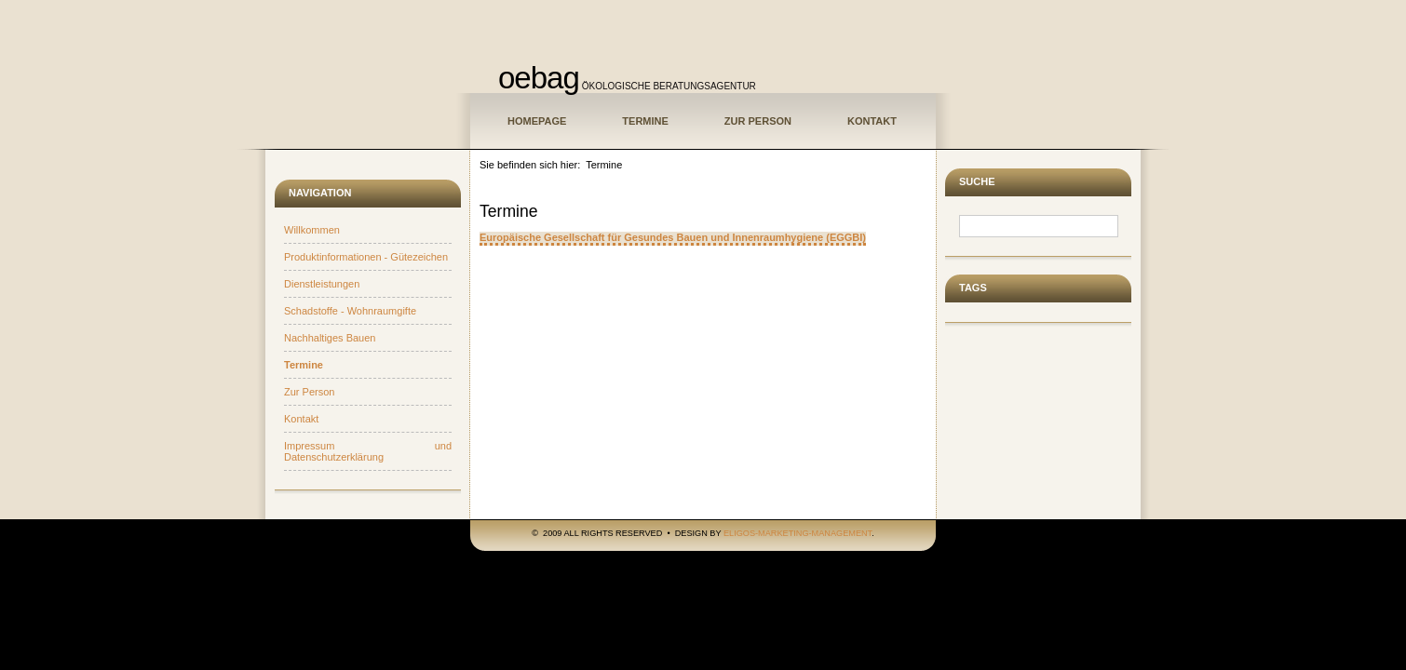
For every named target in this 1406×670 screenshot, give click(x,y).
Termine (645, 121)
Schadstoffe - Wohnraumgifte (350, 310)
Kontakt (872, 121)
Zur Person (757, 121)
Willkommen (312, 229)
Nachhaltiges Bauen (329, 337)
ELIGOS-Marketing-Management (797, 533)
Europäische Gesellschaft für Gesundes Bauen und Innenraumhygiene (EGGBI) (673, 237)
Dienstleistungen (321, 283)
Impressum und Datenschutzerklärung (368, 451)
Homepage (536, 121)
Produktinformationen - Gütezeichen (366, 256)
